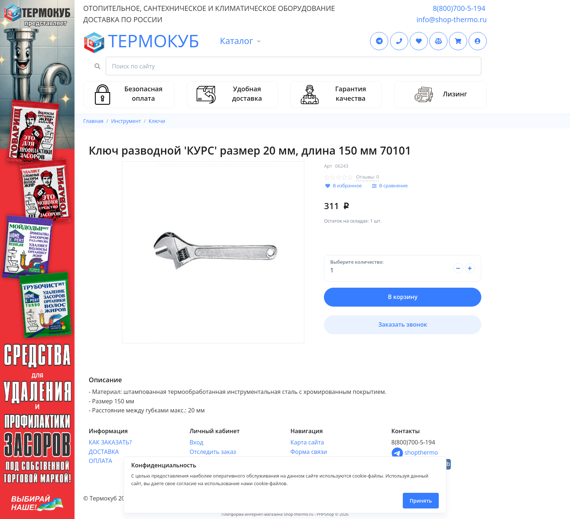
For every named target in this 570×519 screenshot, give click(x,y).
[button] (478, 41)
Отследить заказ (213, 452)
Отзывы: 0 (367, 176)
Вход (197, 442)
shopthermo (415, 452)
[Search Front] (293, 66)
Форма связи (308, 452)
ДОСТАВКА (104, 452)
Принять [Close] (421, 500)
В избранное (347, 185)
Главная (93, 120)
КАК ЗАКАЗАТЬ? (110, 442)
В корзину (403, 297)
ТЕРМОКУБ (105, 41)
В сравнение (393, 185)
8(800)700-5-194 (459, 8)
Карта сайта (307, 442)
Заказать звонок (402, 324)
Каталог (236, 41)
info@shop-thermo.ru (452, 19)
